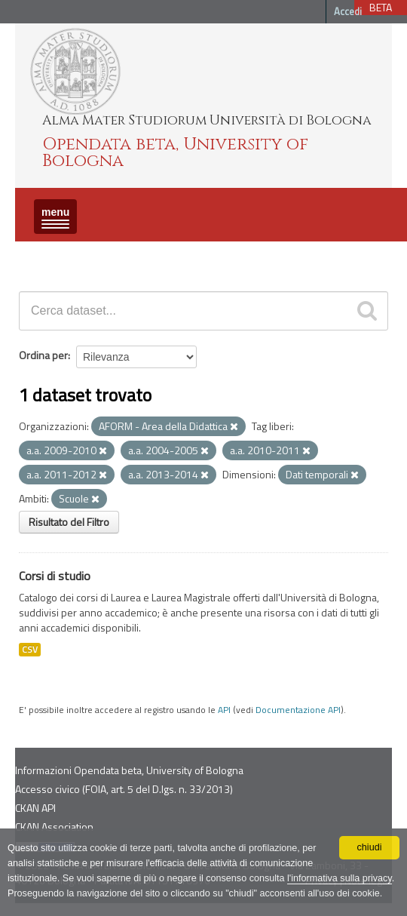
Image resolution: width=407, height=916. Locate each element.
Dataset (41, 254)
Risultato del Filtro (69, 522)
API (224, 710)
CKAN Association (54, 827)
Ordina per (43, 355)
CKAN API (35, 808)
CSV (30, 649)
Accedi (348, 11)
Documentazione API (298, 710)
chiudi (369, 847)
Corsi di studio (54, 576)
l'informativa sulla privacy (339, 878)
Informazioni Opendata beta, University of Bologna (129, 770)
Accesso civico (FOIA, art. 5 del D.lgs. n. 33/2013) (124, 789)
